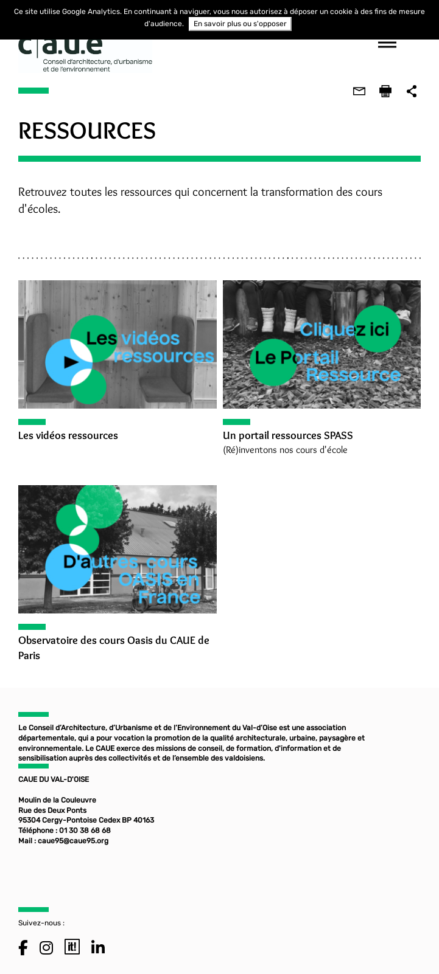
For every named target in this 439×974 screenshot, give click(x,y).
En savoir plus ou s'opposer (240, 23)
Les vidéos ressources (68, 435)
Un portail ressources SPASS (288, 435)
